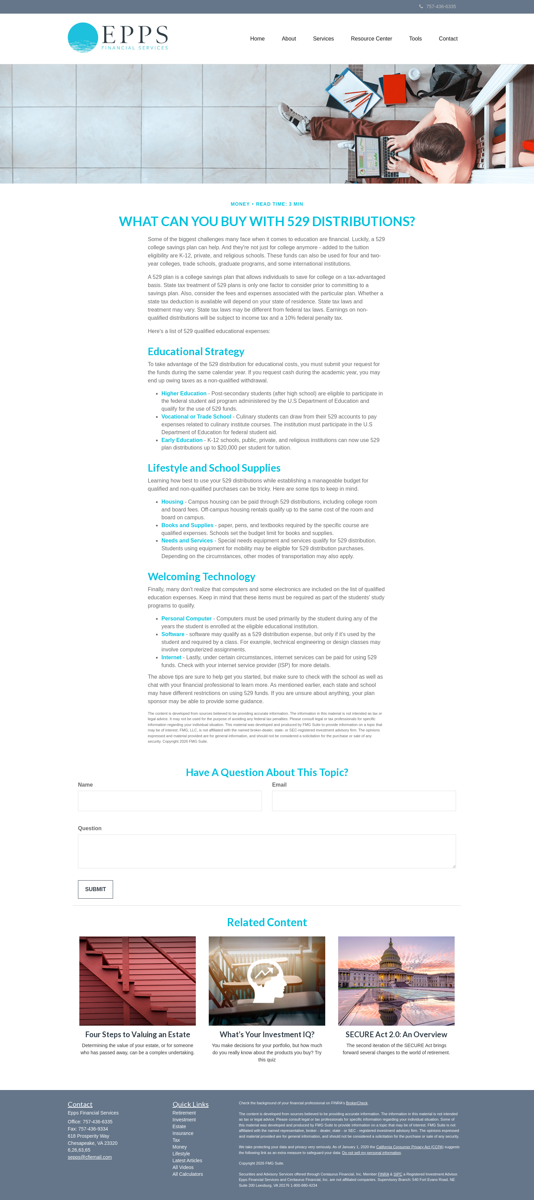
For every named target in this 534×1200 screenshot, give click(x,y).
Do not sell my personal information (371, 1153)
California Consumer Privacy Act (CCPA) (410, 1147)
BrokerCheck (357, 1103)
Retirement (184, 1113)
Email (279, 785)
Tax (176, 1140)
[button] (288, 39)
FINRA (383, 1174)
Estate (179, 1126)
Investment (184, 1119)
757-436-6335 (437, 6)
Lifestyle (181, 1153)
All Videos (183, 1167)
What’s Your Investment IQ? (267, 1034)
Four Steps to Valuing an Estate (137, 1034)
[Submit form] (95, 889)
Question (89, 828)
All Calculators (188, 1174)
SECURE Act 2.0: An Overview (396, 1034)
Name (85, 785)
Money (180, 1147)
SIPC (398, 1174)
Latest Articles (187, 1160)
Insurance (183, 1133)
